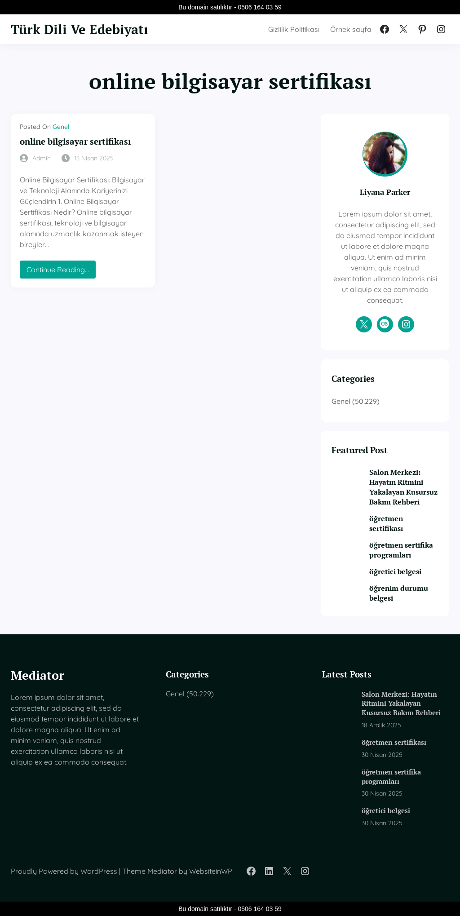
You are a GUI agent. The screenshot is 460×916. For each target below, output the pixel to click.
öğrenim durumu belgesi (398, 593)
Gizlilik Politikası (293, 29)
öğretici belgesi (395, 571)
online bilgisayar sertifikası (75, 141)
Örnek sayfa (351, 29)
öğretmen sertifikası (386, 523)
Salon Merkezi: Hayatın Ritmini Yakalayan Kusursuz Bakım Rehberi (403, 487)
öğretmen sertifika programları (401, 549)
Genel (61, 127)
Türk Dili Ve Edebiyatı (79, 29)
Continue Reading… (60, 272)
